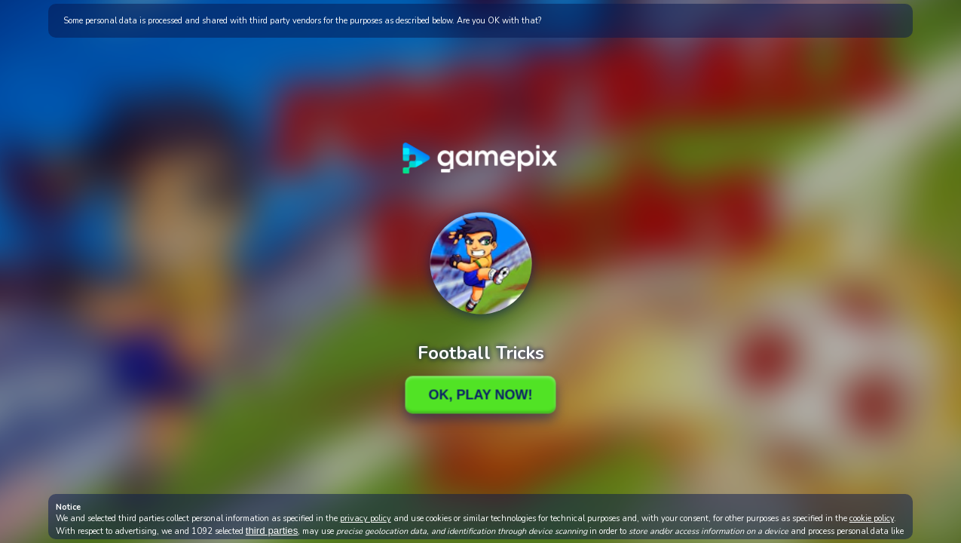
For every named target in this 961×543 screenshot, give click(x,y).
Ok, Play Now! (480, 394)
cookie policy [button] (871, 518)
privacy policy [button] (365, 518)
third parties (272, 530)
